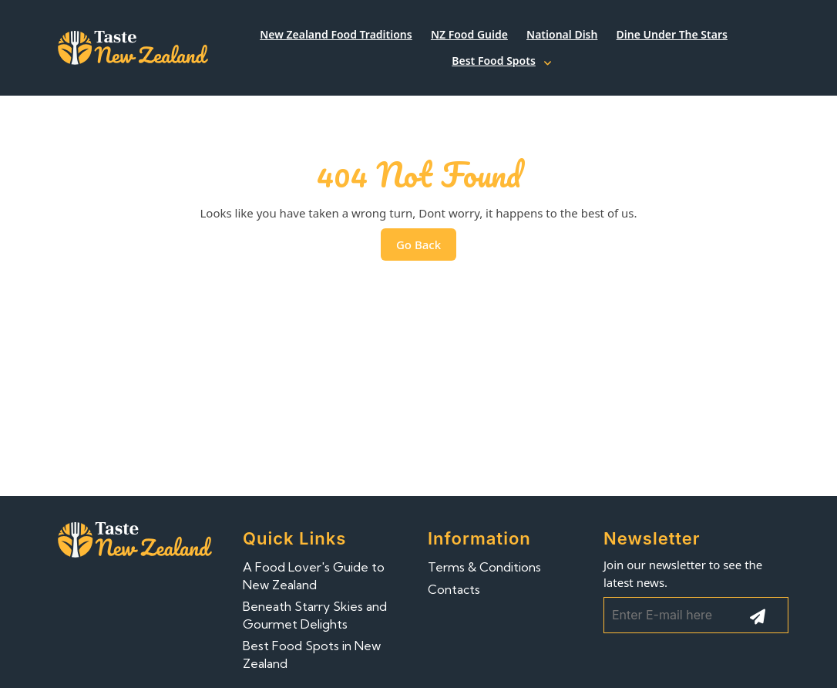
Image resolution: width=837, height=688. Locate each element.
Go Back (426, 248)
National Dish (561, 34)
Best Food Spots (494, 60)
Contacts (454, 589)
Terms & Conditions (484, 567)
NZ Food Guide (469, 34)
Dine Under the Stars (672, 34)
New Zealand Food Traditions (336, 34)
